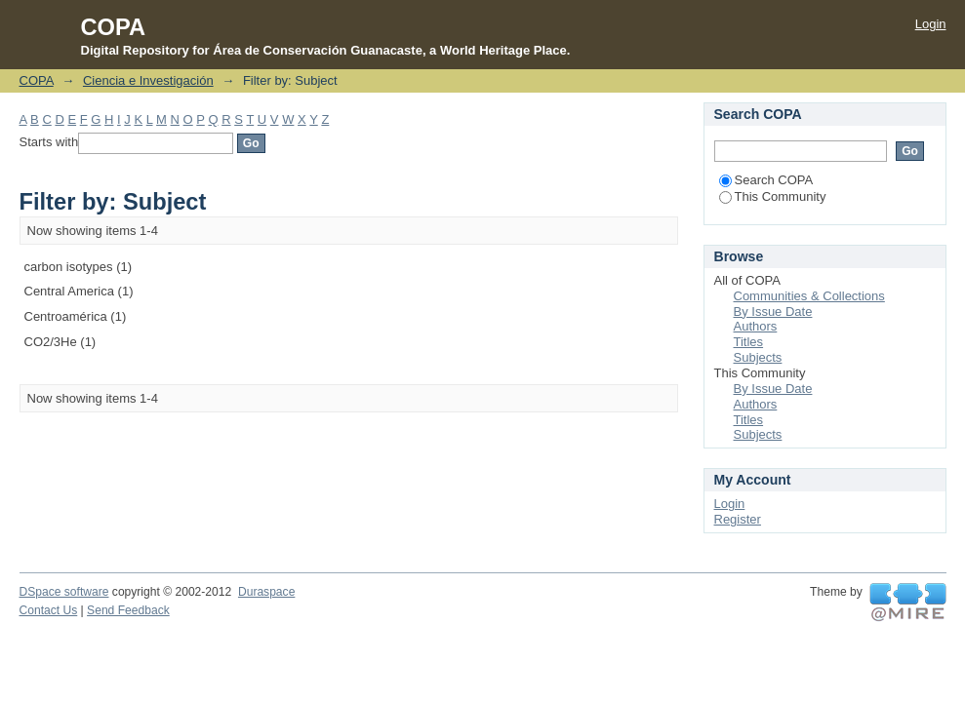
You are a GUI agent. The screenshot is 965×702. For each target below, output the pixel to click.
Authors (756, 326)
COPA (37, 80)
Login (930, 24)
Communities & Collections (809, 296)
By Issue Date (773, 311)
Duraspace (266, 592)
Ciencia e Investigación (148, 80)
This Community (772, 196)
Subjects (758, 357)
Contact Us (49, 610)
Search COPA (766, 180)
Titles (749, 341)
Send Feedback (128, 610)
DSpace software (64, 592)
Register (737, 519)
